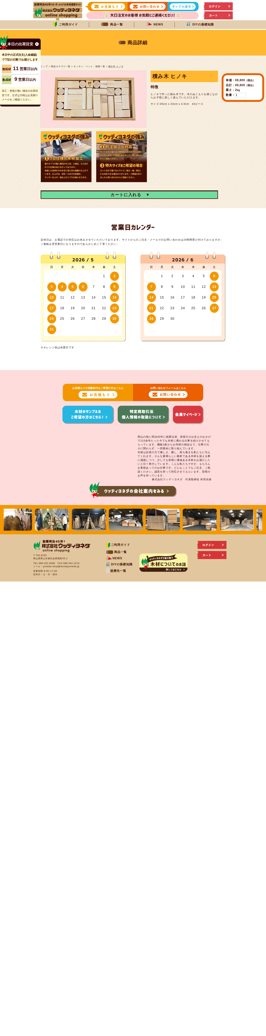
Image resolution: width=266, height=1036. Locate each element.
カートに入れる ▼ (130, 194)
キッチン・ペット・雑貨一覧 (89, 66)
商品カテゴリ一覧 (60, 66)
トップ (44, 66)
